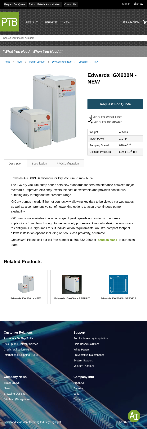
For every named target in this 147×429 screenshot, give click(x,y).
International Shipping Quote (21, 353)
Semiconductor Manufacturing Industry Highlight (32, 420)
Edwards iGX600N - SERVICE (118, 297)
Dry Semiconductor (62, 60)
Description (17, 162)
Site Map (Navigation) (17, 398)
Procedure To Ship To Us (18, 337)
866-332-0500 (131, 20)
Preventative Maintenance (89, 353)
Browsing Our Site (14, 392)
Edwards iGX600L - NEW (25, 297)
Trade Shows (12, 381)
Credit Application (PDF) (18, 348)
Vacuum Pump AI (84, 364)
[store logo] (9, 20)
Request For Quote (15, 4)
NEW (68, 21)
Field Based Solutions (86, 342)
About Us (79, 381)
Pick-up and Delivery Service (21, 342)
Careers (78, 387)
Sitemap (138, 3)
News (7, 387)
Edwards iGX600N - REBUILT (72, 297)
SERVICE (51, 21)
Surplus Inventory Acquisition (91, 337)
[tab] (17, 162)
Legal (77, 392)
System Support (83, 359)
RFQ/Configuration (77, 162)
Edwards (83, 60)
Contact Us (77, 4)
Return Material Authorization (48, 4)
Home (7, 60)
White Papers (82, 348)
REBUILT (32, 21)
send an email (108, 238)
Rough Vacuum (37, 60)
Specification (45, 162)
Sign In (126, 3)
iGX (96, 60)
